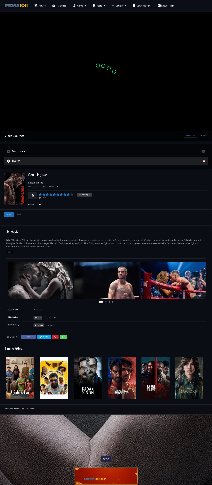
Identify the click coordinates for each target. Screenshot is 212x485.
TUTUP (106, 459)
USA (9, 252)
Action (31, 204)
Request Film (165, 5)
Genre (77, 5)
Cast (19, 214)
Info (9, 214)
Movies (40, 5)
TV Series (59, 5)
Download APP (141, 5)
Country (117, 5)
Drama (39, 204)
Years (97, 5)
